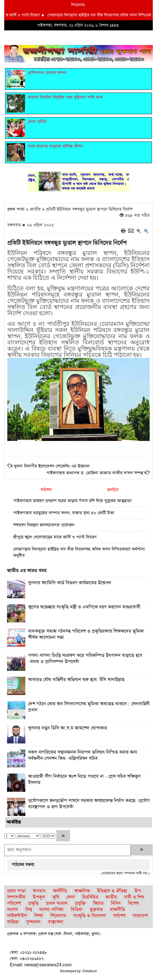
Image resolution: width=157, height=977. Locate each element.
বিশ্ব (28, 909)
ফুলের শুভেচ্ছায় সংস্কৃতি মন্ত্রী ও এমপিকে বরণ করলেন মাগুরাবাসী (84, 607)
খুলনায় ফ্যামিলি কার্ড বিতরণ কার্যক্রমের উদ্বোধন (69, 583)
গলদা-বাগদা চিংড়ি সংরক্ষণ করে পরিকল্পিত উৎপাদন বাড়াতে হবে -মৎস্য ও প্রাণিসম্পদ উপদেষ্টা (85, 658)
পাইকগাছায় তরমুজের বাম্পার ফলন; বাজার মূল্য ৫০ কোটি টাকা (63, 513)
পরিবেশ (14, 903)
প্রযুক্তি (80, 903)
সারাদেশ (140, 916)
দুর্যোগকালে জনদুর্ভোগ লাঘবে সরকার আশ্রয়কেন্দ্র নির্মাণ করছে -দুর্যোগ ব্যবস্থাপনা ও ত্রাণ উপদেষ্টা (89, 803)
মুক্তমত (96, 909)
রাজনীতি (117, 909)
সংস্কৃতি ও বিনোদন (89, 916)
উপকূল (39, 897)
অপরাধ (39, 891)
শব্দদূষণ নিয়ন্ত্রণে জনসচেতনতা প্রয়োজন (43, 525)
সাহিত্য (13, 922)
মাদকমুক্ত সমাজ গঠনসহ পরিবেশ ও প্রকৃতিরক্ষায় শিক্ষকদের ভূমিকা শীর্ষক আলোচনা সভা (86, 634)
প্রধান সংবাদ (57, 903)
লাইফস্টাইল (17, 916)
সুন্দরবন (33, 922)
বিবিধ (116, 903)
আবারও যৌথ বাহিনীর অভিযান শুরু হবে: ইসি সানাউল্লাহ (76, 679)
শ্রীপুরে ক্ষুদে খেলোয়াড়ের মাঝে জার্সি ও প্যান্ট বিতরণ (55, 537)
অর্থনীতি (60, 891)
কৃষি (55, 897)
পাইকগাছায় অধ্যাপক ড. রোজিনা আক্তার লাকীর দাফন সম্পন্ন (94, 473)
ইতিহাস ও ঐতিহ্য (112, 891)
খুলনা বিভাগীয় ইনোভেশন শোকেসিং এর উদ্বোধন (51, 466)
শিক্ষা (38, 916)
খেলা (70, 897)
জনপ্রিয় (112, 490)
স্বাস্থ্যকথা (55, 922)
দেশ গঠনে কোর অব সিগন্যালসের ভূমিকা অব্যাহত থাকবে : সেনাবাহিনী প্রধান (89, 707)
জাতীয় (111, 897)
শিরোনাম (58, 916)
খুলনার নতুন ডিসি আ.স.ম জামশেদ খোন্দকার (67, 728)
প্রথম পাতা (15, 209)
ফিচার (98, 903)
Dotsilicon (89, 971)
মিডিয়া (76, 909)
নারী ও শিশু (134, 897)
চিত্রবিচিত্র (90, 897)
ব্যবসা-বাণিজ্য (51, 909)
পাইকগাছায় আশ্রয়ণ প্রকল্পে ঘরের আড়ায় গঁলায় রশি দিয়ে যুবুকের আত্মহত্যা (72, 501)
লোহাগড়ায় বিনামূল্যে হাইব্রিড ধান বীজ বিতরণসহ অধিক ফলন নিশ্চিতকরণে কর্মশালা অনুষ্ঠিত (79, 552)
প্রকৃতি (33, 903)
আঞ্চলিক (82, 891)
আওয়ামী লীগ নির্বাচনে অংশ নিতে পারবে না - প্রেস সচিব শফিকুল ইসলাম (84, 779)
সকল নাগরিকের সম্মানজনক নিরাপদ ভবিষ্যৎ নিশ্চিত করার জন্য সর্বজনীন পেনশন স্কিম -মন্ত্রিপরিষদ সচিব (82, 755)
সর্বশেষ (46, 490)
